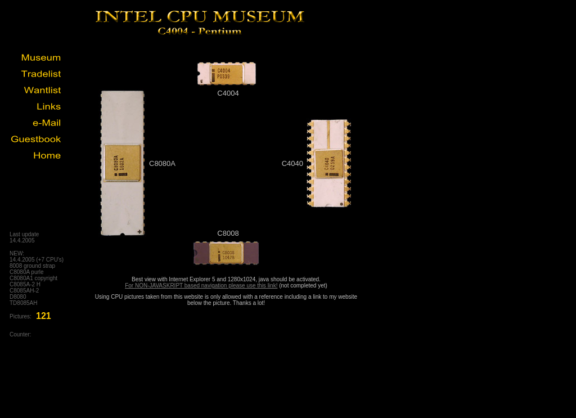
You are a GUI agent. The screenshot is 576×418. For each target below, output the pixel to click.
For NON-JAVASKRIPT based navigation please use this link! (201, 285)
